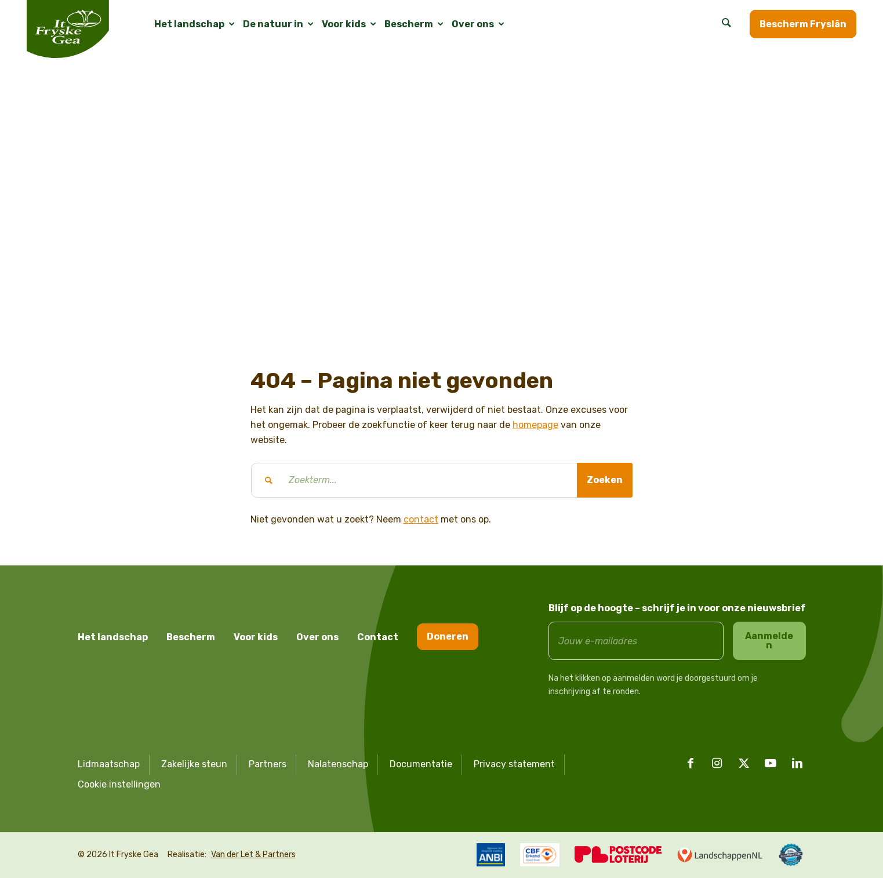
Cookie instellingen (119, 784)
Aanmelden (769, 640)
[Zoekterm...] (442, 480)
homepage (535, 424)
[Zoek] (726, 24)
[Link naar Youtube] (770, 763)
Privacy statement (514, 764)
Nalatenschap (338, 764)
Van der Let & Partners (253, 854)
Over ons (317, 637)
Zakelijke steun (194, 764)
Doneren (447, 636)
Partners (267, 764)
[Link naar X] (744, 763)
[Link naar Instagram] (717, 763)
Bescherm (190, 637)
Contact (377, 637)
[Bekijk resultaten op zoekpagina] (605, 480)
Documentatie (421, 764)
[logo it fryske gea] (68, 29)
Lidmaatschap (109, 764)
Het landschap (113, 637)
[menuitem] (189, 24)
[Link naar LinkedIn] (797, 763)
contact (421, 519)
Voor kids (256, 637)
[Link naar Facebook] (690, 763)
